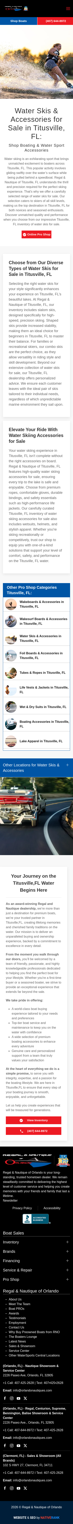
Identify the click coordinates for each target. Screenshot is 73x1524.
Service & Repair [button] (17, 1270)
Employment (17, 1322)
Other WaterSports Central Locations (34, 1355)
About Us (15, 1299)
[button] (68, 8)
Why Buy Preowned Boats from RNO (34, 1332)
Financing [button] (11, 1261)
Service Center (19, 1350)
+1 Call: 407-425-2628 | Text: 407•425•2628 (33, 1382)
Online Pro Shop (36, 235)
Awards (14, 1313)
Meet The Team (19, 1304)
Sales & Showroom (22, 1346)
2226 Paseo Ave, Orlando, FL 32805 (28, 1375)
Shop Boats (18, 21)
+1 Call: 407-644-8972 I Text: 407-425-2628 (33, 1430)
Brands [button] (9, 1251)
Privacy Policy (22, 1208)
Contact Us (16, 1327)
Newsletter (10, 1200)
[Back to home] (16, 8)
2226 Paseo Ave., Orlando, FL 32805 (28, 1422)
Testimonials (17, 1318)
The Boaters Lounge (23, 1336)
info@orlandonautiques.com (32, 1390)
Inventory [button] (11, 1242)
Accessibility (52, 1208)
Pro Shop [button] (11, 1279)
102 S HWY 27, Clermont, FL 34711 (28, 1465)
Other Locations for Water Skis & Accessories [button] (31, 768)
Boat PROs (16, 1308)
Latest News (17, 1341)
